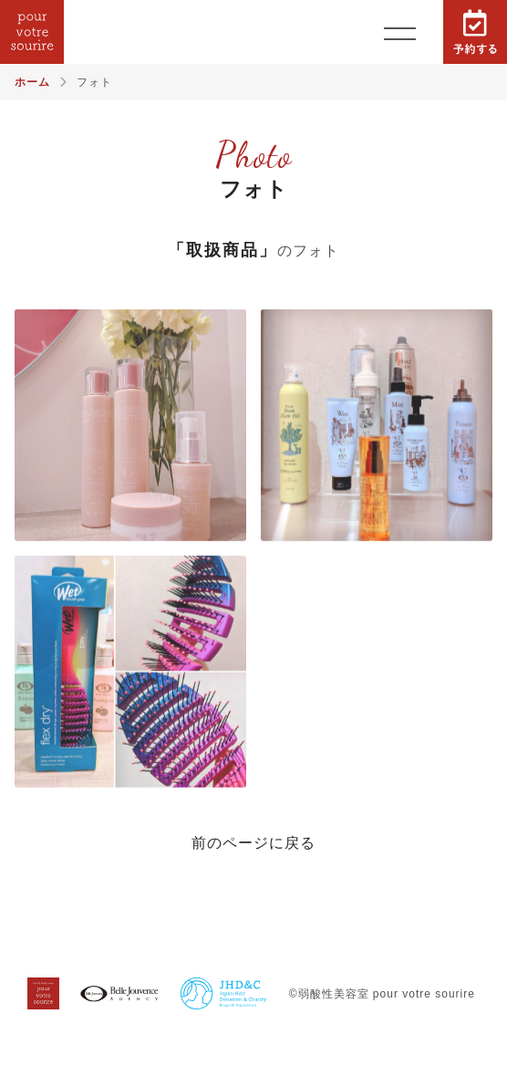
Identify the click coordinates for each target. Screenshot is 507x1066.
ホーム (32, 82)
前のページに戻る (253, 843)
